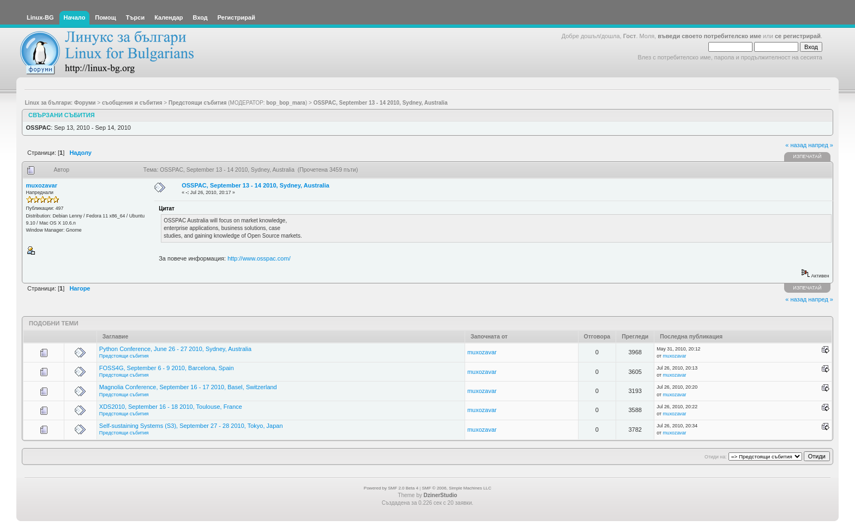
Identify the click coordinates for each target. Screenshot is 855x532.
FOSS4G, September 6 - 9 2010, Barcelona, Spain (166, 368)
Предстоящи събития (124, 356)
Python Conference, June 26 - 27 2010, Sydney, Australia (175, 349)
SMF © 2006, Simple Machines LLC (456, 488)
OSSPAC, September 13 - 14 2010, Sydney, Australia (255, 185)
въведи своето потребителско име (709, 36)
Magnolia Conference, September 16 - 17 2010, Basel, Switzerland (188, 387)
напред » (820, 145)
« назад (795, 145)
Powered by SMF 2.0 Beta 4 (391, 488)
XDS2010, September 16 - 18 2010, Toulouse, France (170, 406)
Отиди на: (715, 457)
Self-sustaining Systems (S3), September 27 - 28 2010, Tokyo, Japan (191, 425)
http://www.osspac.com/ (259, 258)
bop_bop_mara (285, 103)
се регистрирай (798, 36)
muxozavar (41, 185)
